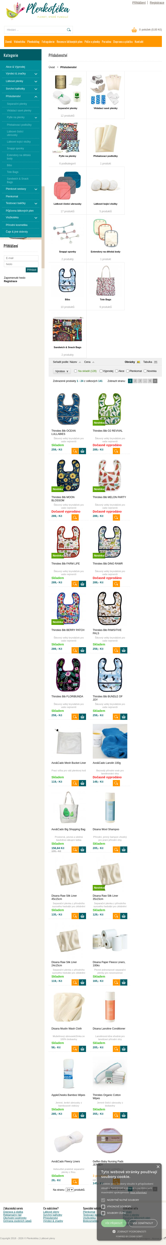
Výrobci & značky (53, 1220)
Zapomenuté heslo (14, 277)
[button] (129, 1231)
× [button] (158, 1167)
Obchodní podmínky (14, 1217)
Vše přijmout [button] (113, 1223)
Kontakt (139, 41)
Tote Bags (105, 299)
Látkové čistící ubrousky (67, 204)
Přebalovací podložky (105, 156)
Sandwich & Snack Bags (67, 347)
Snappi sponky (67, 251)
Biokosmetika (90, 1220)
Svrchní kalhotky (52, 1214)
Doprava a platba (122, 41)
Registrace (157, 2)
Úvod (52, 67)
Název (73, 362)
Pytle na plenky (67, 156)
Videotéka (19, 41)
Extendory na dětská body (105, 251)
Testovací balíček (93, 1214)
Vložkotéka (89, 1217)
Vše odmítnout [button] (143, 1223)
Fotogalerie (48, 41)
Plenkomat (136, 371)
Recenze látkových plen (69, 41)
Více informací (138, 1192)
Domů (8, 41)
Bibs (67, 299)
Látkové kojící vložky (105, 204)
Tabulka (147, 362)
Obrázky (130, 362)
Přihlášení (139, 2)
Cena (87, 362)
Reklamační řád (12, 1214)
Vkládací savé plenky (105, 108)
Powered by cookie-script (129, 1236)
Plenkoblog (33, 41)
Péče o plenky (92, 41)
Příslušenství (50, 1217)
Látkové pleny (51, 1211)
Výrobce (62, 371)
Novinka (151, 371)
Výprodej (108, 371)
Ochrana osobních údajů (17, 1220)
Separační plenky (67, 108)
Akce (121, 371)
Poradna (106, 41)
